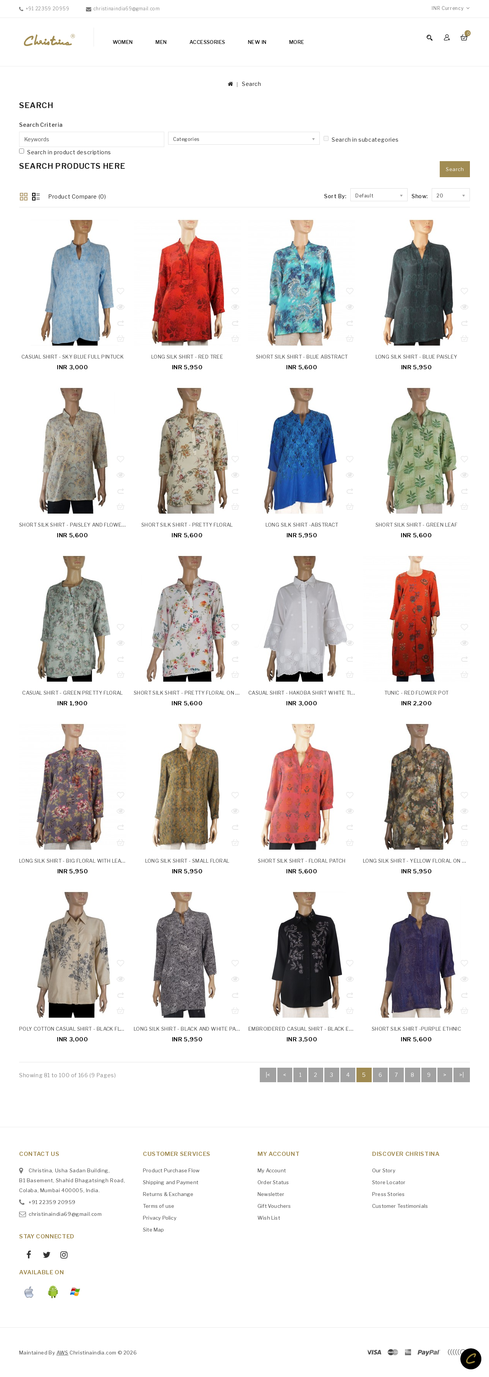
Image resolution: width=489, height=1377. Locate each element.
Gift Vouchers (274, 1205)
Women (123, 42)
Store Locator (389, 1182)
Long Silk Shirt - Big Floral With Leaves (75, 861)
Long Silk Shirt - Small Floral (187, 861)
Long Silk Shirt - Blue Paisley (417, 357)
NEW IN (257, 42)
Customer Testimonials (400, 1205)
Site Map (153, 1229)
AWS (62, 1352)
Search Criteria (41, 124)
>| (461, 1075)
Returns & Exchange (168, 1194)
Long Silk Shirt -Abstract (302, 525)
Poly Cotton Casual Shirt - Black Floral (76, 1029)
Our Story (383, 1170)
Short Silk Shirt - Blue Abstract (302, 357)
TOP (470, 1358)
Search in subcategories (361, 139)
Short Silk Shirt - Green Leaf (417, 525)
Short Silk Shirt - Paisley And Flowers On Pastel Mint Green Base (112, 525)
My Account (271, 1170)
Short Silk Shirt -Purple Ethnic (416, 1029)
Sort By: (335, 196)
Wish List (268, 1217)
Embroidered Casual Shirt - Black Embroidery (314, 1029)
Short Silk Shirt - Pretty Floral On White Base (200, 693)
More (296, 42)
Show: (419, 196)
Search (251, 84)
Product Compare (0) (77, 196)
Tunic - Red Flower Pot (416, 693)
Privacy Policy (159, 1217)
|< (268, 1075)
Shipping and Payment (170, 1182)
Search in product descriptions (65, 152)
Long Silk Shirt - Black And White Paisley (192, 1029)
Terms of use (158, 1205)
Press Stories (388, 1194)
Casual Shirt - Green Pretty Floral (72, 693)
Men (161, 42)
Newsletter (270, 1194)
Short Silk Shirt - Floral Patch (301, 861)
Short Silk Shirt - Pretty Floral (187, 525)
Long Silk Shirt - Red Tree (187, 357)
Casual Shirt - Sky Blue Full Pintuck (72, 357)
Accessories (207, 42)
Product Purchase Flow (171, 1170)
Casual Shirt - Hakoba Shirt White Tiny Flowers (316, 693)
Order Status (273, 1182)
